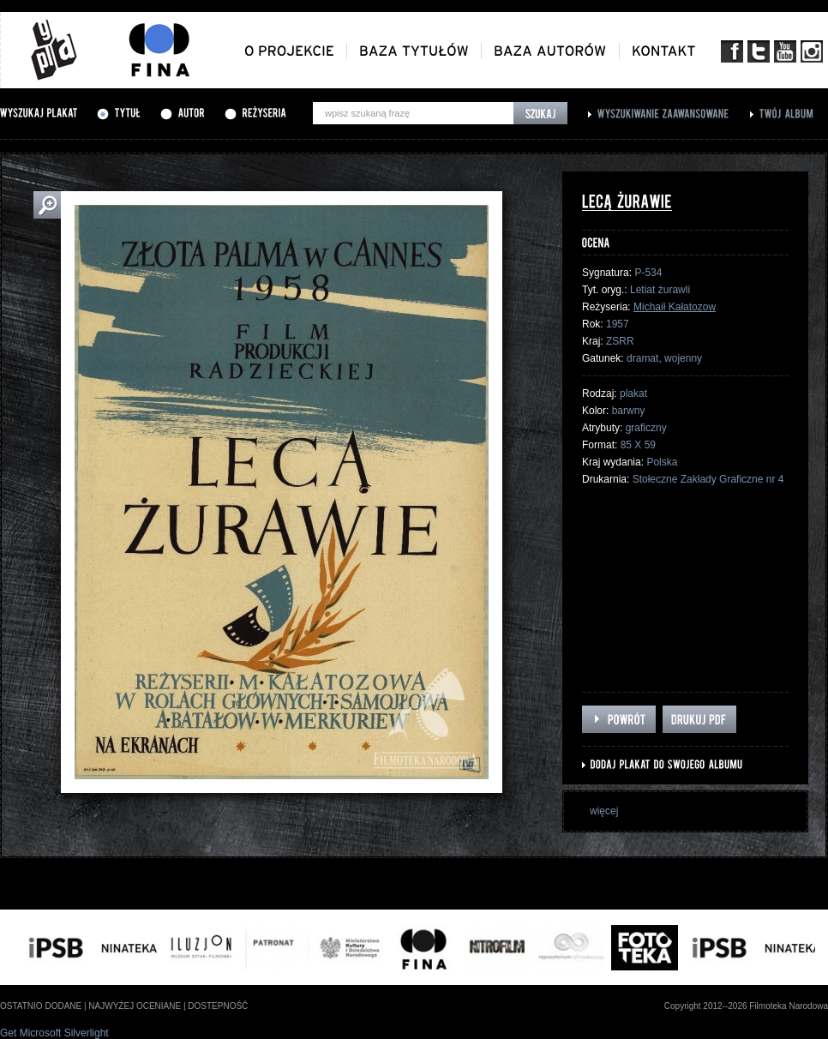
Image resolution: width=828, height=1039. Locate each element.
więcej (604, 811)
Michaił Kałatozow (674, 307)
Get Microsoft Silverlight (54, 1033)
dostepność (218, 1006)
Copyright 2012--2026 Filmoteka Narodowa (746, 1006)
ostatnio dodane (40, 1006)
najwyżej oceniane (134, 1006)
